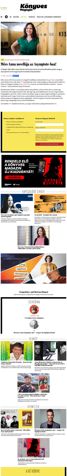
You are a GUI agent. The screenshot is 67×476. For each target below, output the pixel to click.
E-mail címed (39, 122)
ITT (21, 82)
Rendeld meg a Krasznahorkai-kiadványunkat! (49, 17)
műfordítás (23, 60)
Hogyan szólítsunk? (40, 127)
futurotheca (32, 17)
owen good (27, 60)
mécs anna (7, 60)
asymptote (18, 60)
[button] (1, 17)
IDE (55, 103)
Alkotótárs (16, 17)
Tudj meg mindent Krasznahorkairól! (54, 13)
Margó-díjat (50, 80)
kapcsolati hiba (13, 60)
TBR (11, 17)
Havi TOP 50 (24, 17)
